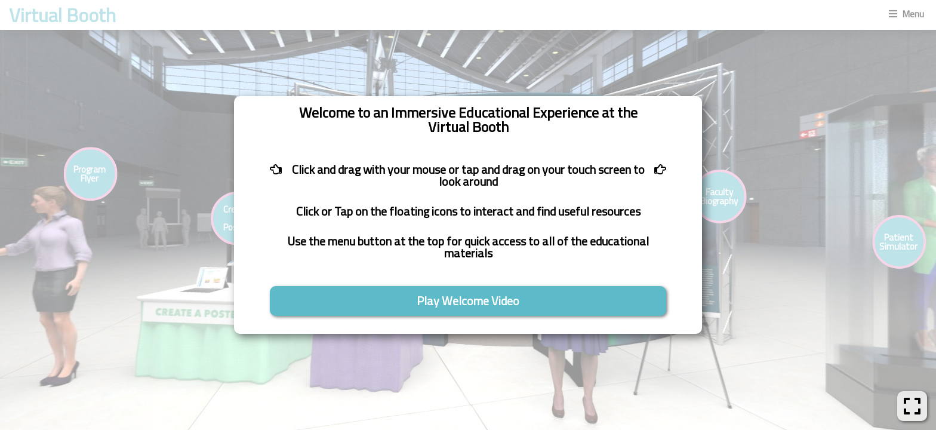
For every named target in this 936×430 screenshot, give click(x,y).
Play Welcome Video (468, 300)
